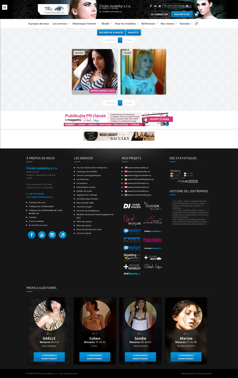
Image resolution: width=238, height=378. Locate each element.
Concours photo (84, 233)
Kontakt (185, 23)
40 (96, 333)
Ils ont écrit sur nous (38, 225)
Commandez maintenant (49, 357)
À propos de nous (38, 23)
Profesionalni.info (203, 373)
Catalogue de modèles (87, 171)
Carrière (33, 217)
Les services (60, 23)
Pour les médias (36, 221)
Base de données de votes (89, 229)
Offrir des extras (84, 221)
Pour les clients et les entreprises (92, 167)
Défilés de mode (84, 191)
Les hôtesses (83, 179)
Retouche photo (84, 225)
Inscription (181, 14)
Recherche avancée (111, 32)
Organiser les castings (87, 194)
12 (142, 333)
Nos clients (167, 23)
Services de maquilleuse (88, 210)
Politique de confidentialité (41, 206)
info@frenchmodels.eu (112, 11)
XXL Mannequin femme (87, 198)
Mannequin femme (84, 23)
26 (50, 333)
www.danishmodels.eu (136, 183)
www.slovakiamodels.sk (137, 171)
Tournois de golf (84, 206)
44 (187, 333)
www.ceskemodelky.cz (136, 167)
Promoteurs (82, 183)
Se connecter (159, 14)
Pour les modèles (125, 23)
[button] (31, 235)
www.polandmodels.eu (136, 187)
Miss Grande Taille (85, 202)
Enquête (133, 32)
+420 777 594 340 (36, 193)
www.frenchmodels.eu (136, 191)
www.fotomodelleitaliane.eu (139, 179)
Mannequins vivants (86, 187)
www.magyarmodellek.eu (137, 175)
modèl (105, 23)
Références (148, 23)
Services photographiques (89, 175)
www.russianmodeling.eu (137, 194)
